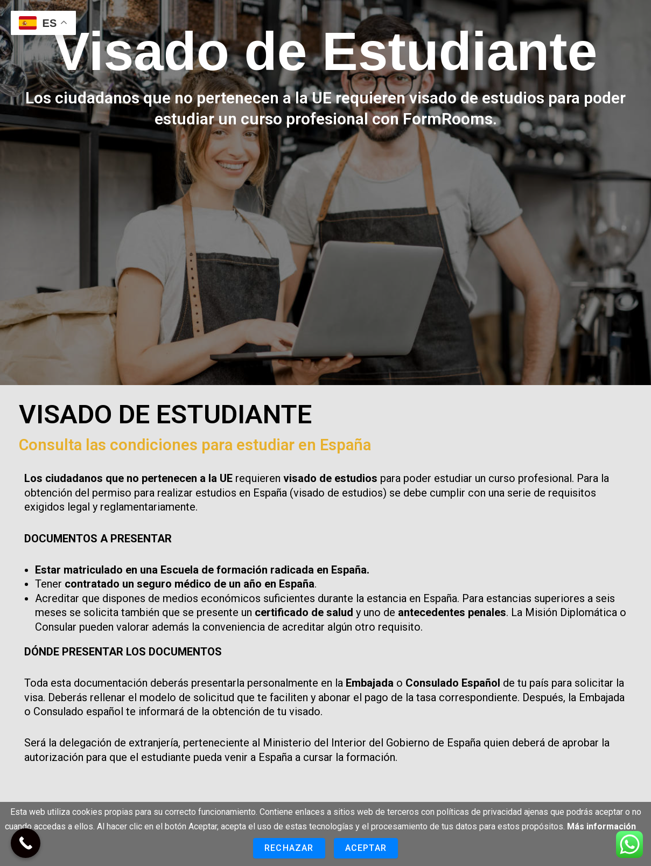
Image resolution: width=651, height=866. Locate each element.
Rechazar (289, 848)
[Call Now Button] (25, 843)
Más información (601, 826)
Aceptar (366, 848)
